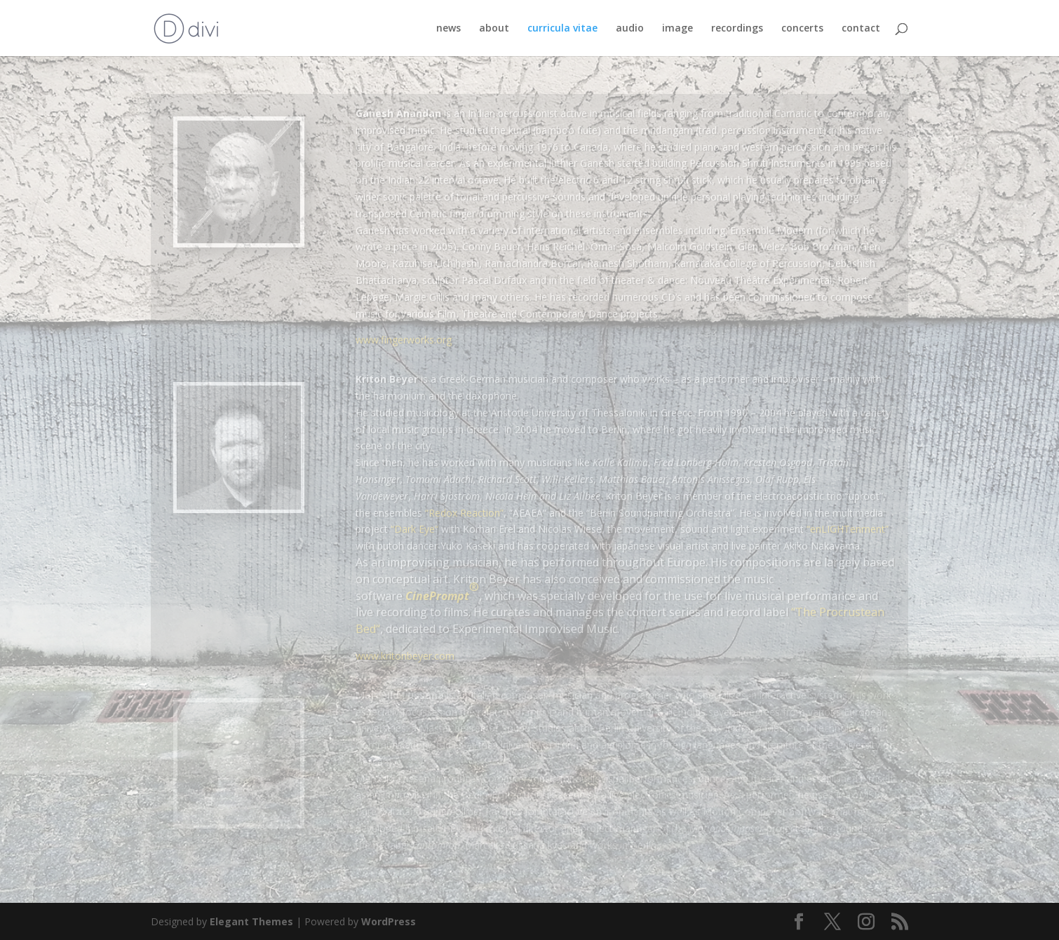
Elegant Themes (251, 921)
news (448, 28)
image (677, 28)
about (494, 28)
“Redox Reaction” (464, 512)
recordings (737, 28)
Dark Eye (414, 529)
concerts (802, 28)
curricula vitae (562, 28)
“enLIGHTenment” (848, 529)
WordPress (388, 921)
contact (861, 28)
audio (630, 28)
